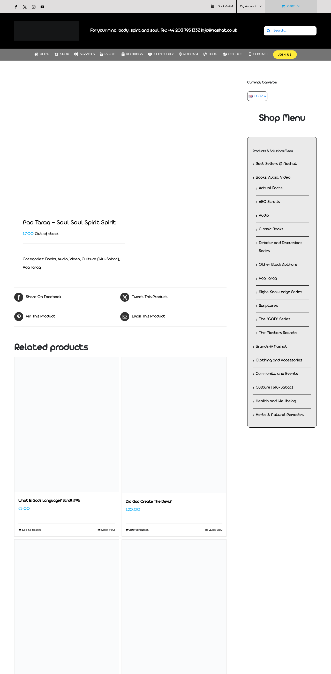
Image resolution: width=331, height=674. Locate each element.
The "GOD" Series (274, 319)
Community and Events (277, 374)
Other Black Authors (278, 265)
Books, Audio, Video (62, 259)
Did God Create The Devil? (148, 502)
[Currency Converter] (257, 96)
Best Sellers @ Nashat (276, 164)
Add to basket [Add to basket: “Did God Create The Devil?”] (139, 530)
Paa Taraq (32, 267)
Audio (264, 215)
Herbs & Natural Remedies (280, 415)
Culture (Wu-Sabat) (100, 259)
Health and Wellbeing (276, 401)
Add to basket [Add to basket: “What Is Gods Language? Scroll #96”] (31, 530)
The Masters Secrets (278, 333)
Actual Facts (270, 188)
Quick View (108, 530)
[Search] (268, 31)
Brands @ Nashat (271, 347)
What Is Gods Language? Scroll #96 (49, 501)
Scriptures (268, 306)
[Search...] (290, 31)
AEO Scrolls (269, 202)
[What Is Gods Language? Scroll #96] (66, 424)
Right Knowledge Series (280, 292)
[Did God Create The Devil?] (174, 425)
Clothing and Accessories (279, 360)
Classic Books (271, 229)
